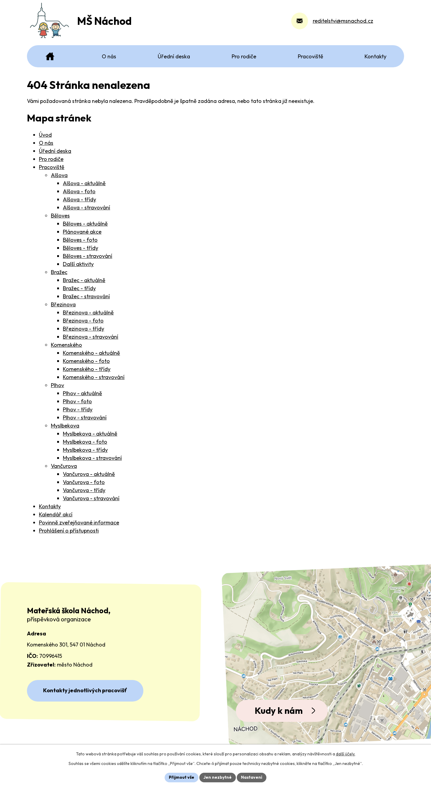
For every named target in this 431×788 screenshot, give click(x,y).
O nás (46, 142)
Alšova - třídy (79, 199)
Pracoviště (51, 167)
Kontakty (50, 506)
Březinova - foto (83, 320)
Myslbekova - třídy (85, 449)
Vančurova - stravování (91, 498)
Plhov (57, 385)
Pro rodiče (51, 159)
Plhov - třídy (77, 409)
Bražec (59, 272)
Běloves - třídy (80, 247)
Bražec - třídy (79, 288)
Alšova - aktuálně (84, 183)
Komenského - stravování (94, 377)
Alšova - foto (79, 191)
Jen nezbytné (218, 777)
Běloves (60, 215)
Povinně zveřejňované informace (79, 522)
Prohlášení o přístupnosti (69, 530)
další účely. (345, 754)
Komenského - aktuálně (91, 352)
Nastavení (251, 777)
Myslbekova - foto (85, 441)
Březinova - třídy (83, 328)
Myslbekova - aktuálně (90, 433)
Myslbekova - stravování (92, 457)
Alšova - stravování (86, 207)
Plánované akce (82, 231)
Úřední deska (55, 150)
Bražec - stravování (86, 296)
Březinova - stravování (90, 336)
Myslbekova (65, 425)
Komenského (66, 344)
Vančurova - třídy (84, 490)
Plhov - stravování (85, 417)
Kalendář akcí (55, 514)
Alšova (59, 175)
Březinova (63, 304)
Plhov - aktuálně (82, 393)
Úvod (45, 134)
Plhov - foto (77, 401)
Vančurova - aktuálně (89, 474)
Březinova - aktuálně (88, 312)
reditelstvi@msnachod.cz (343, 22)
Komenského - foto (86, 361)
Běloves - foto (80, 239)
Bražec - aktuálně (84, 280)
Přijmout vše (181, 777)
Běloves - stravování (87, 255)
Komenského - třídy (86, 369)
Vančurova (64, 466)
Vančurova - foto (84, 482)
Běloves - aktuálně (85, 223)
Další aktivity (78, 264)
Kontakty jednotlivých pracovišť (85, 690)
